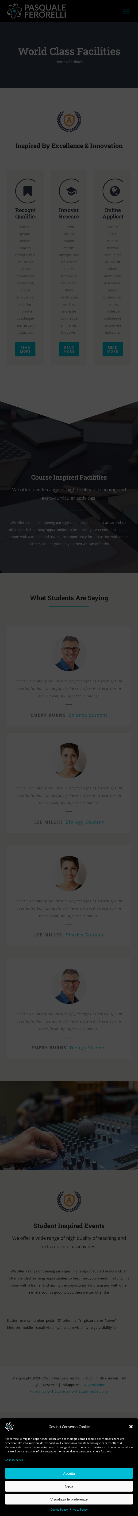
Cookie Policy (59, 1510)
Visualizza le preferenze (69, 1499)
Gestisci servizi (14, 1460)
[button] (131, 1426)
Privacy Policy (79, 1510)
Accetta (69, 1473)
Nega (69, 1486)
